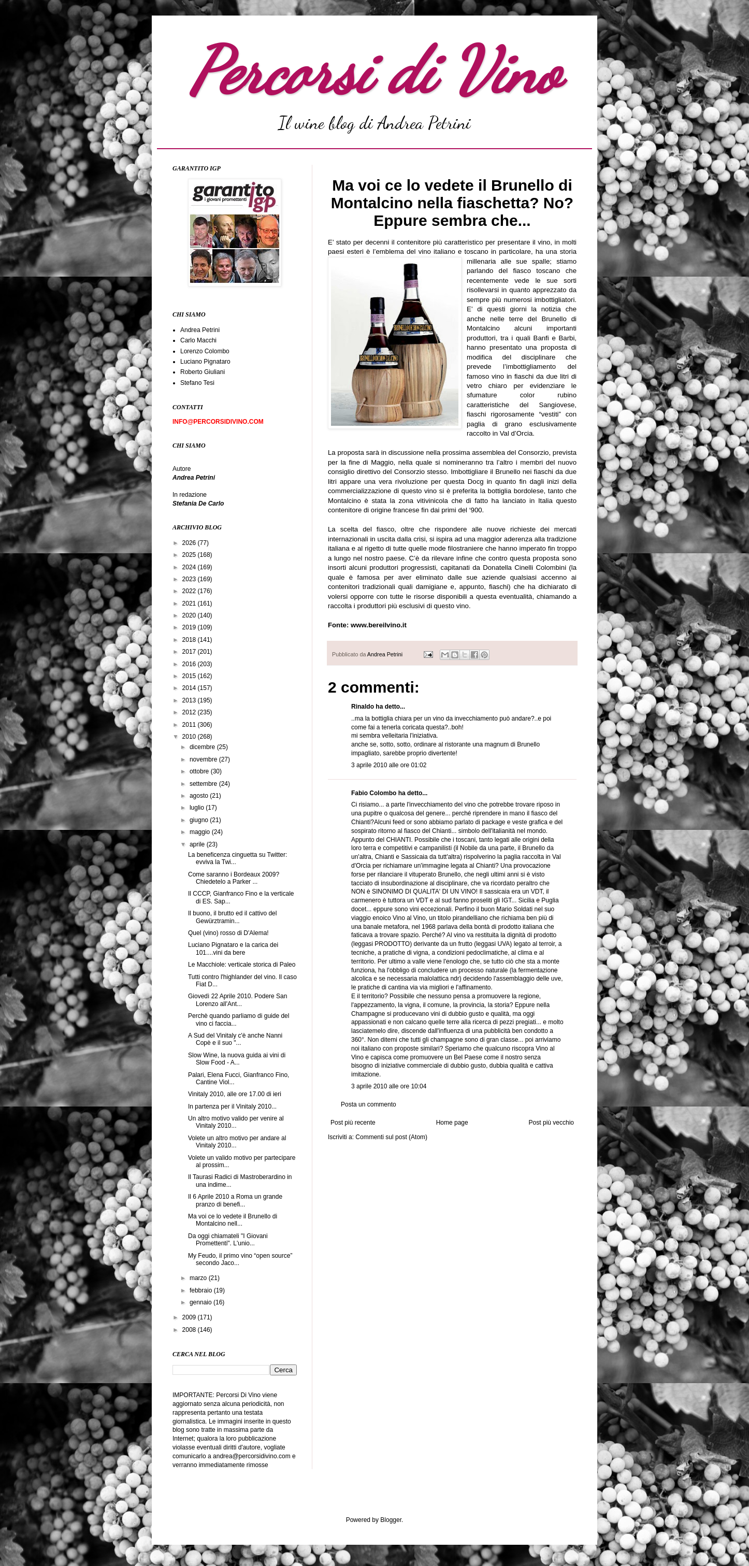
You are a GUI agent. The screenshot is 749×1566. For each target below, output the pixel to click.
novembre (204, 759)
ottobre (200, 771)
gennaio (201, 1302)
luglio (198, 807)
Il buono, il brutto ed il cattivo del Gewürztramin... (232, 917)
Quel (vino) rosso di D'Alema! (228, 933)
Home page (452, 1122)
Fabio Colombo (373, 793)
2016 (190, 664)
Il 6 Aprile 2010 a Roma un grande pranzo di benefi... (235, 1200)
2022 (190, 591)
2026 (190, 543)
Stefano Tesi (197, 382)
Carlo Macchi (198, 340)
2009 (190, 1317)
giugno (200, 820)
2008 (190, 1329)
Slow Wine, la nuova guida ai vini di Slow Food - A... (236, 1059)
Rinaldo (362, 706)
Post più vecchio (551, 1122)
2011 (190, 724)
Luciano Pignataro (205, 361)
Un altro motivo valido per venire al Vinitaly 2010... (236, 1122)
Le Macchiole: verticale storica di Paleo (241, 964)
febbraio (202, 1290)
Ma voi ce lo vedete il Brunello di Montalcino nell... (232, 1220)
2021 (190, 603)
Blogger (390, 1520)
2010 (190, 736)
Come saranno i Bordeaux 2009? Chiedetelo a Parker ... (233, 878)
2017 (190, 651)
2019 (190, 627)
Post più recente (353, 1122)
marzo (199, 1278)
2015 (190, 676)
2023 (190, 579)
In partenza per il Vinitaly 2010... (232, 1106)
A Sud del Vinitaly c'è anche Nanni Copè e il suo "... (235, 1039)
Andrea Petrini (385, 654)
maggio (201, 832)
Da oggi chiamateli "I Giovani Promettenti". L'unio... (228, 1239)
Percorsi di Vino (374, 71)
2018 (190, 639)
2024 (190, 567)
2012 (190, 712)
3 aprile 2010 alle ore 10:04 (388, 1086)
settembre (204, 783)
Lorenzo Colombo (204, 351)
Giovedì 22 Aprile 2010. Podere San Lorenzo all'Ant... (237, 1000)
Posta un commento (368, 1104)
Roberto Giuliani (202, 372)
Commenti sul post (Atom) (391, 1137)
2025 (190, 554)
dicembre (203, 747)
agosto (200, 795)
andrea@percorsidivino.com (252, 1456)
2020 (190, 615)
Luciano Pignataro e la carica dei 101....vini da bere (233, 948)
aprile (198, 844)
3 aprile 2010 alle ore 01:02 (388, 765)
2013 (190, 700)
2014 (190, 688)
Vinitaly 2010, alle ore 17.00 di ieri (234, 1094)
